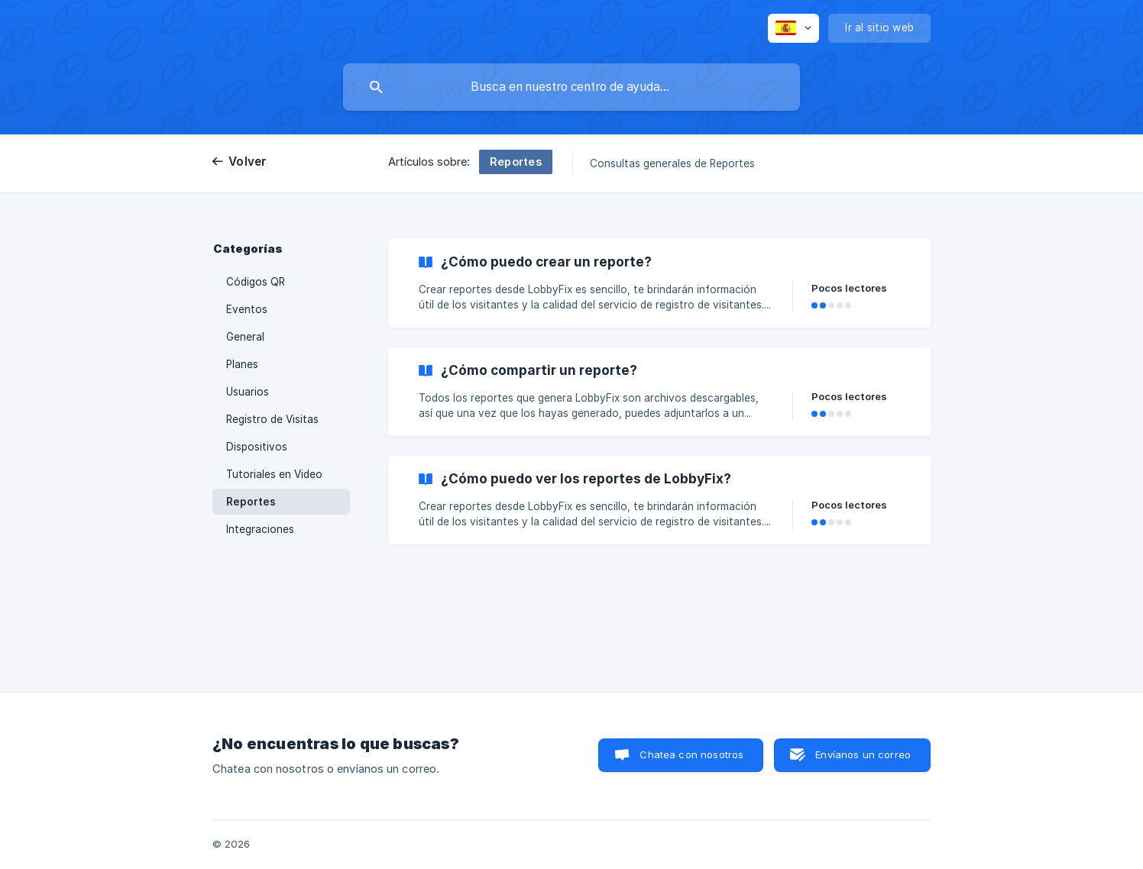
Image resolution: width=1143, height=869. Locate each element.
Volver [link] (247, 161)
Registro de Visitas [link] (272, 419)
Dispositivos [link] (256, 447)
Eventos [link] (246, 309)
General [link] (245, 337)
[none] (793, 28)
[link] (659, 283)
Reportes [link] (251, 502)
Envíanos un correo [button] (863, 754)
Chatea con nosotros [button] (691, 754)
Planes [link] (242, 364)
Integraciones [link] (260, 529)
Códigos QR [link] (255, 282)
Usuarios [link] (247, 392)
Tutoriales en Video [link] (274, 474)
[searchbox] (571, 87)
